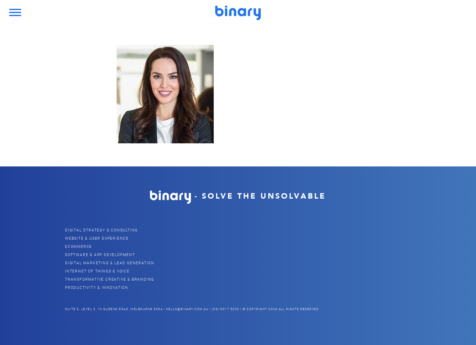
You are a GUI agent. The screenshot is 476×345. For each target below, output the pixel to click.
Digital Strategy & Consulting (101, 229)
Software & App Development (100, 254)
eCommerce (78, 246)
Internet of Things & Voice (97, 270)
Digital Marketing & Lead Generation (110, 262)
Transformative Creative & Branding (109, 279)
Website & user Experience (97, 238)
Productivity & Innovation (96, 287)
